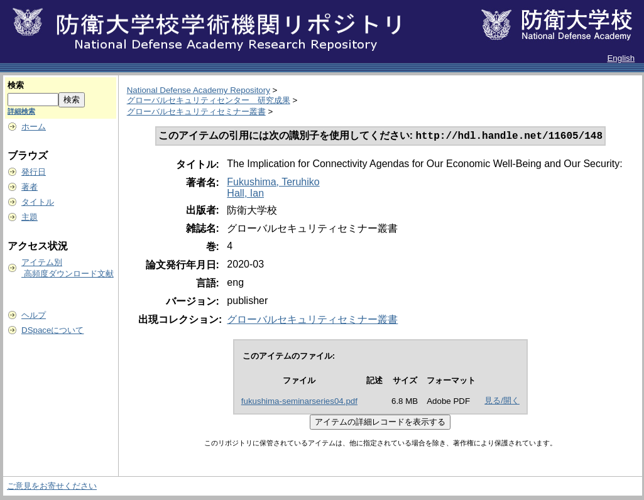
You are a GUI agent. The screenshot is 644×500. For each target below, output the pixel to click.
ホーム (33, 126)
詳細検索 (21, 111)
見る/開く (502, 401)
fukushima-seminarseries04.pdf (299, 402)
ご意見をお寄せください (52, 487)
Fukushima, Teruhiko (273, 183)
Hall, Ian (245, 194)
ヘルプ (33, 315)
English (621, 58)
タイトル (37, 202)
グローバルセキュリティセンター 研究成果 (208, 100)
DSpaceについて (52, 330)
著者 (29, 187)
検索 (16, 85)
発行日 (33, 172)
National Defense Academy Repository (198, 90)
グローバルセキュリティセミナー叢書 (196, 111)
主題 (29, 217)
